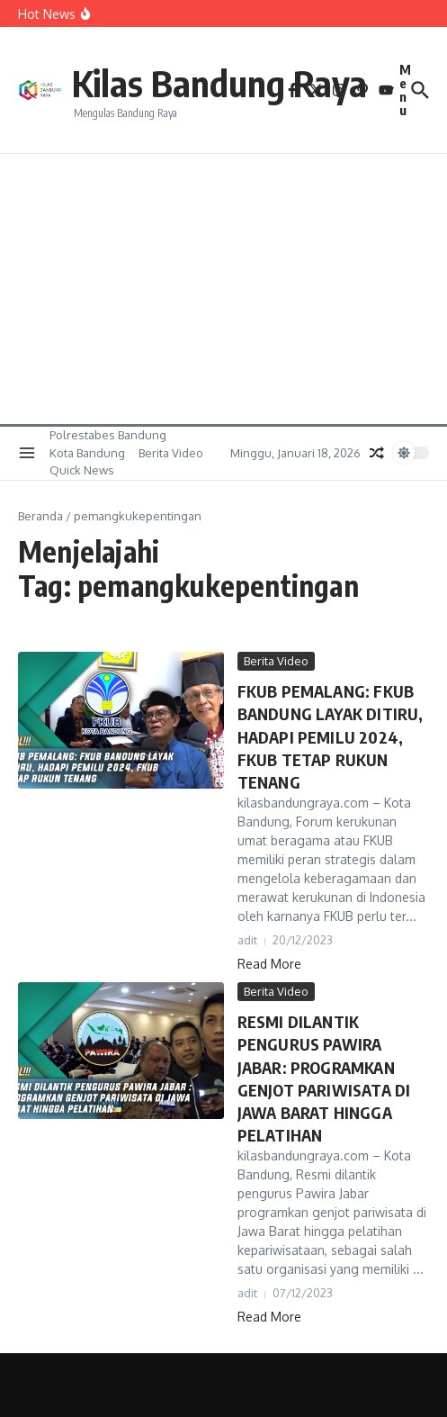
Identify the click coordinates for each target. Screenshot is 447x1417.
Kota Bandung (87, 453)
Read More (269, 963)
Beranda (40, 516)
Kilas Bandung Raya (219, 82)
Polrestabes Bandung (107, 435)
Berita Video (171, 453)
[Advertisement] (223, 289)
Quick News (81, 470)
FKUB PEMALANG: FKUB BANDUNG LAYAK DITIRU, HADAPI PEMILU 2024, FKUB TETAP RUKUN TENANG (330, 736)
